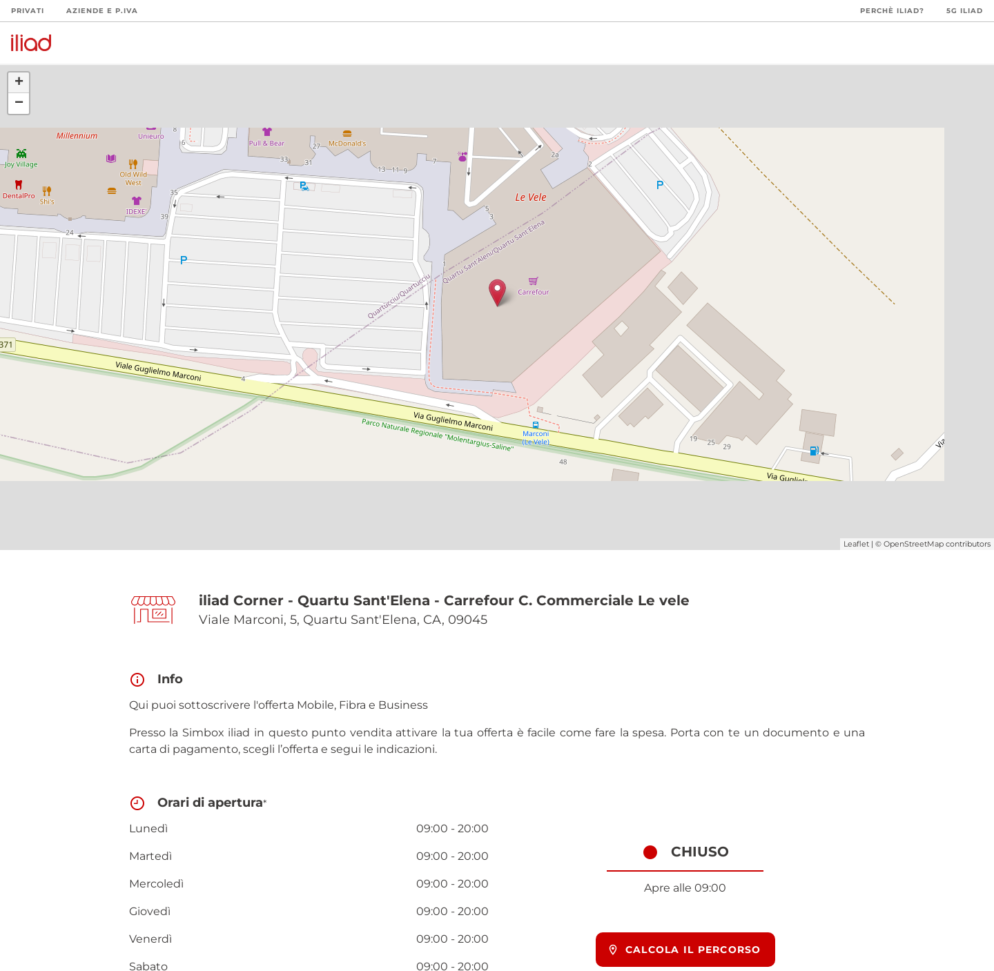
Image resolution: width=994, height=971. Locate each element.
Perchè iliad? (892, 10)
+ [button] (18, 82)
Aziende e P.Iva (102, 10)
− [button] (18, 103)
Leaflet (856, 544)
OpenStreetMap (914, 544)
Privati (27, 10)
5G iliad (964, 10)
